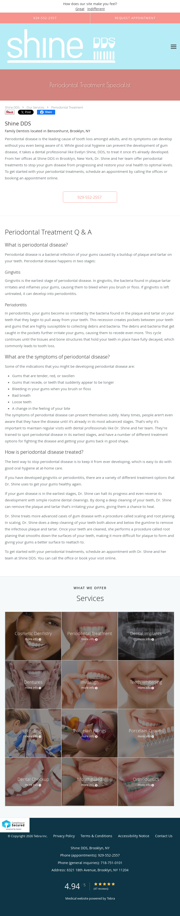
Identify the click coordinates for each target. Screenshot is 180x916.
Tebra (111, 898)
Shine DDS (12, 107)
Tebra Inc (40, 836)
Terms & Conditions (96, 836)
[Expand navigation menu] (173, 46)
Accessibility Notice (133, 836)
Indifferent (96, 9)
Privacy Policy (64, 836)
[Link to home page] (84, 46)
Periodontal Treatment (67, 107)
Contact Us (163, 836)
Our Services (35, 107)
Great (79, 9)
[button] (90, 197)
